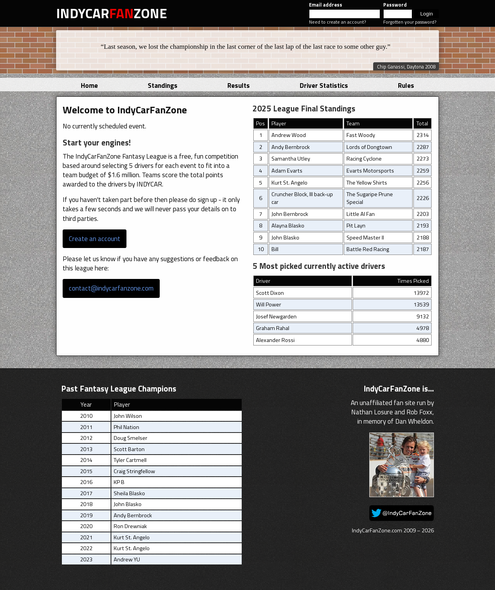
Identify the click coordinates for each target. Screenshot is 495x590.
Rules (406, 85)
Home (89, 85)
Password (395, 4)
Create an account (94, 238)
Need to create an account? (337, 22)
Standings (163, 85)
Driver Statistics (324, 85)
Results (238, 85)
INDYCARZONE (111, 13)
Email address (325, 4)
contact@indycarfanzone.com (111, 288)
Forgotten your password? (409, 22)
